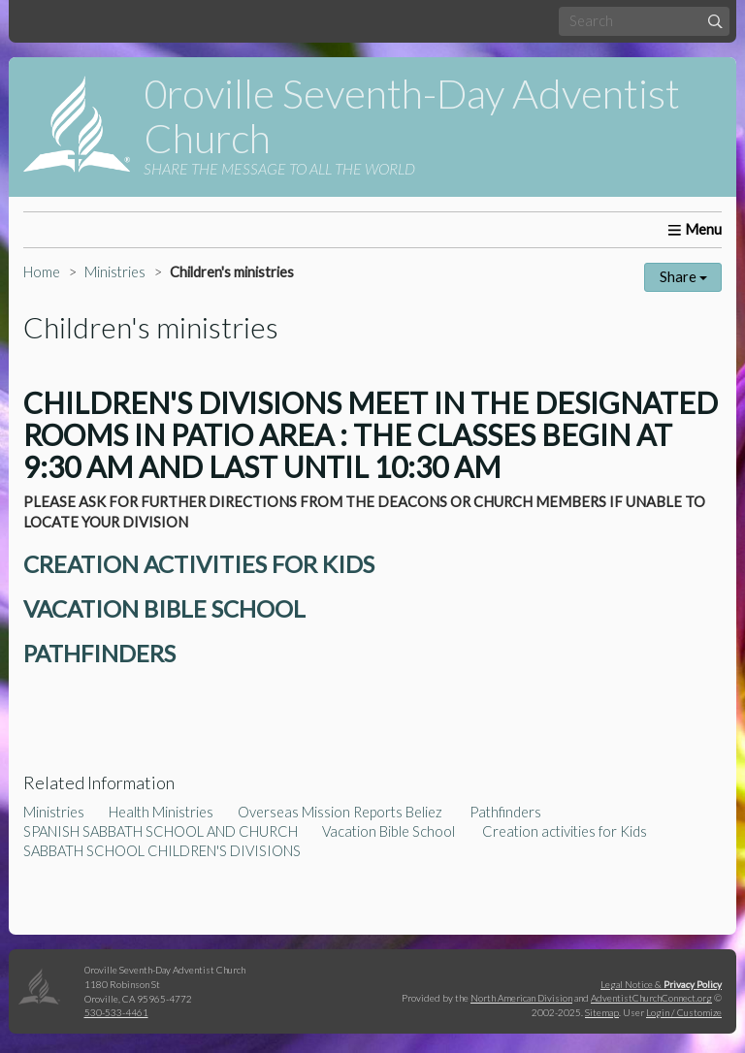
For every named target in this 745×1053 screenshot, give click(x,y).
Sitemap (602, 1012)
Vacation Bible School (390, 831)
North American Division (521, 998)
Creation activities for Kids (564, 831)
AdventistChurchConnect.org (651, 998)
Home (41, 272)
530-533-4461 (116, 1012)
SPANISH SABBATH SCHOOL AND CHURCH (160, 831)
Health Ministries (161, 812)
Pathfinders (505, 812)
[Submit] (715, 21)
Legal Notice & (661, 984)
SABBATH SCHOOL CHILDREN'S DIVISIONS (162, 851)
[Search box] (644, 21)
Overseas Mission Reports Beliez (341, 812)
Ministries (115, 272)
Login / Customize (684, 1012)
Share (683, 277)
